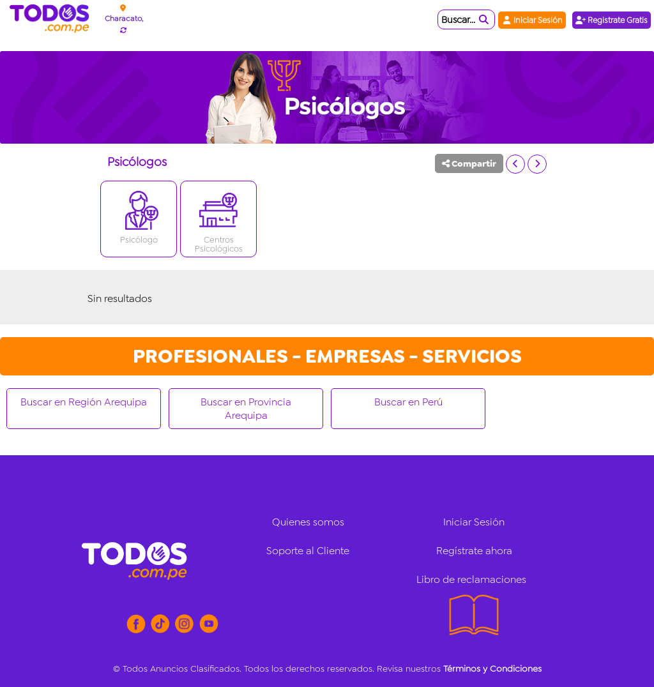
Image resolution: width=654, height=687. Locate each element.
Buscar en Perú (408, 402)
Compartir (469, 163)
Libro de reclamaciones (471, 579)
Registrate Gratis (611, 20)
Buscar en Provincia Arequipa (246, 408)
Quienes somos (308, 522)
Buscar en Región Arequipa (83, 402)
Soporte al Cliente (307, 550)
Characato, (124, 18)
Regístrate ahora (474, 550)
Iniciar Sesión (532, 20)
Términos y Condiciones (492, 668)
